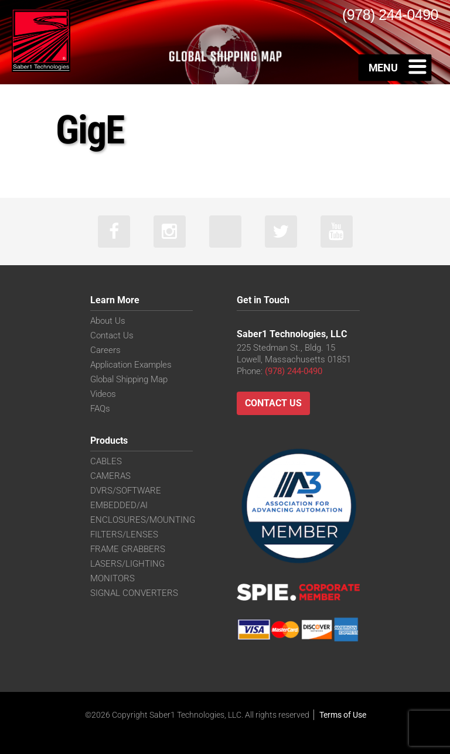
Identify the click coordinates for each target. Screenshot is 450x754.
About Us (107, 321)
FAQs (100, 408)
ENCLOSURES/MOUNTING (142, 520)
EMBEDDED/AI (119, 505)
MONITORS (112, 578)
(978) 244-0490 (293, 371)
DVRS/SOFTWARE (125, 490)
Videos (103, 394)
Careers (105, 350)
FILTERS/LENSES (124, 534)
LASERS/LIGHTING (127, 563)
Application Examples (131, 364)
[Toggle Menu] (395, 67)
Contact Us (112, 335)
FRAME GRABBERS (127, 549)
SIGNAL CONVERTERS (134, 593)
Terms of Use (342, 714)
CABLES (106, 461)
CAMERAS (110, 476)
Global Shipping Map (129, 379)
